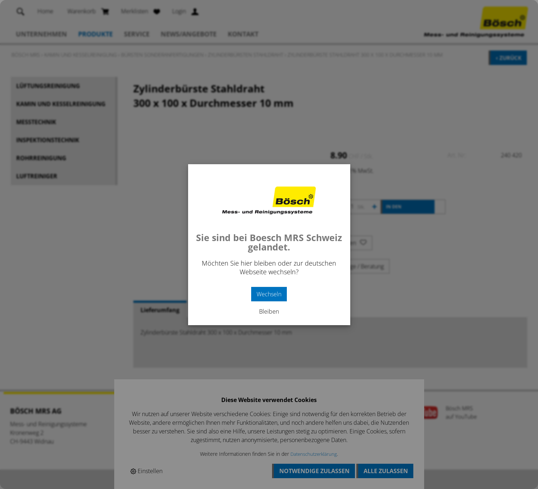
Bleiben (269, 311)
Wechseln (269, 294)
